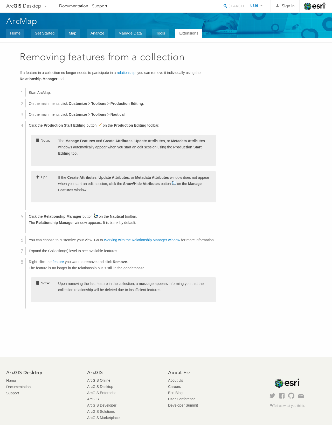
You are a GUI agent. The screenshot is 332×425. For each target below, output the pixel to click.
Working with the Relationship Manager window (142, 240)
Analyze (97, 33)
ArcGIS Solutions (101, 411)
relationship (126, 73)
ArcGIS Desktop (100, 387)
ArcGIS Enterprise (101, 393)
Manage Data (130, 33)
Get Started (45, 33)
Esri (315, 6)
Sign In (288, 5)
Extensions (188, 33)
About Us (175, 380)
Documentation (73, 5)
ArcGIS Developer (101, 405)
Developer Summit (183, 405)
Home (15, 33)
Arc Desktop (23, 6)
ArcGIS (93, 399)
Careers (174, 387)
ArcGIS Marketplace (103, 418)
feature (58, 262)
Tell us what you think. (289, 406)
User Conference (182, 399)
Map (72, 33)
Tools (160, 33)
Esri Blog (175, 393)
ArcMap (22, 21)
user (254, 5)
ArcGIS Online (98, 380)
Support (99, 5)
